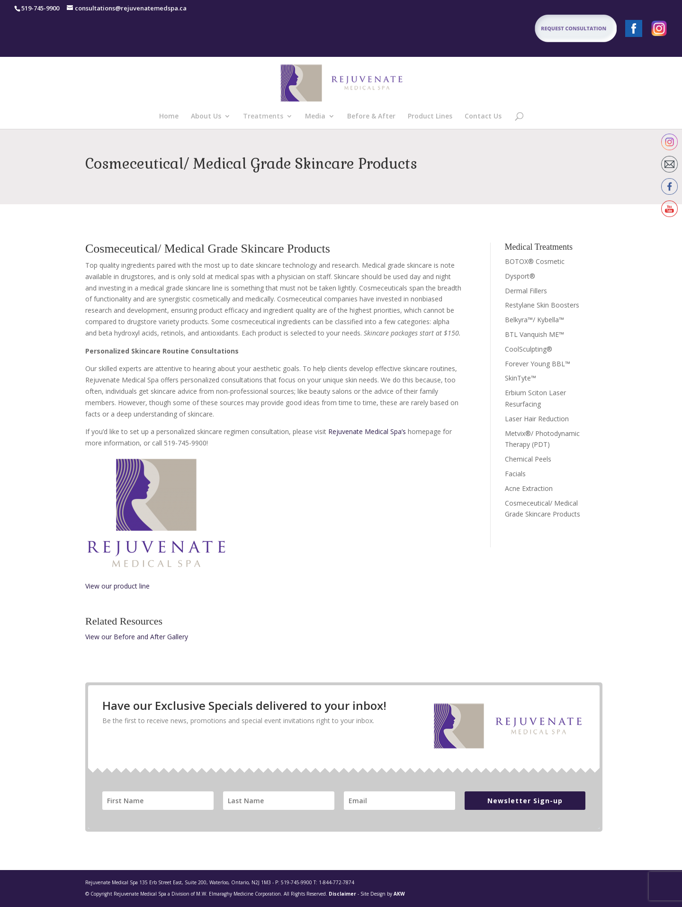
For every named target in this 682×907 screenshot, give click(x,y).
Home (169, 116)
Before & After (371, 116)
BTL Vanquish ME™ (534, 334)
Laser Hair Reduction (537, 418)
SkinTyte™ (520, 377)
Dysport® (520, 276)
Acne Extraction (529, 488)
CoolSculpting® (528, 349)
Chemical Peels (528, 458)
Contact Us (483, 116)
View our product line (117, 585)
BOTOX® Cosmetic (535, 261)
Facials (515, 473)
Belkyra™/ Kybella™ (534, 319)
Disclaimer (342, 893)
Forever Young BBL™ (537, 363)
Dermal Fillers (526, 290)
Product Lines (430, 116)
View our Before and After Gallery (136, 636)
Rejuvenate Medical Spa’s (367, 431)
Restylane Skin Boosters (542, 304)
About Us (206, 116)
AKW (399, 893)
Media (315, 116)
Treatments (263, 116)
